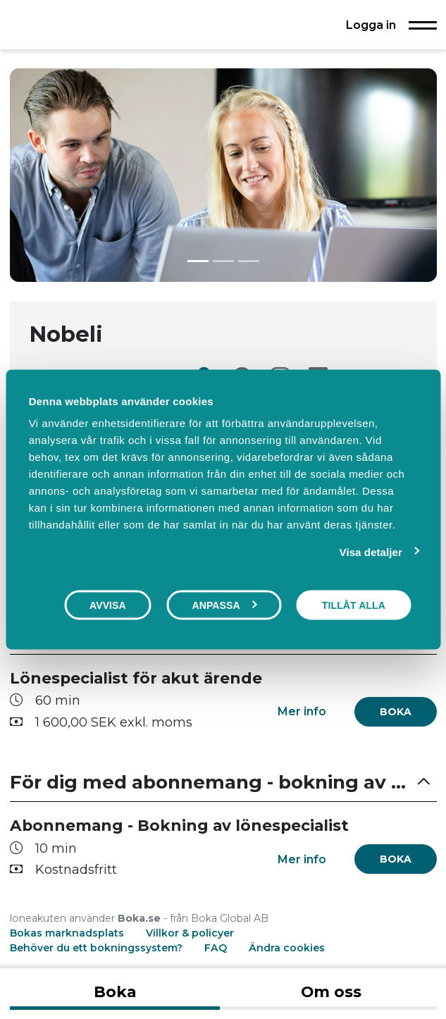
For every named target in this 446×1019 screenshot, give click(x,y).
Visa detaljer (371, 551)
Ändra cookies (287, 947)
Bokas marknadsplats (67, 933)
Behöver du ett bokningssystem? (96, 947)
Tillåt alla (353, 604)
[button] (223, 783)
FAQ (217, 947)
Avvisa (107, 604)
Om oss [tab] (331, 991)
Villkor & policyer (190, 933)
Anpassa (224, 604)
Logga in (371, 25)
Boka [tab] (115, 991)
